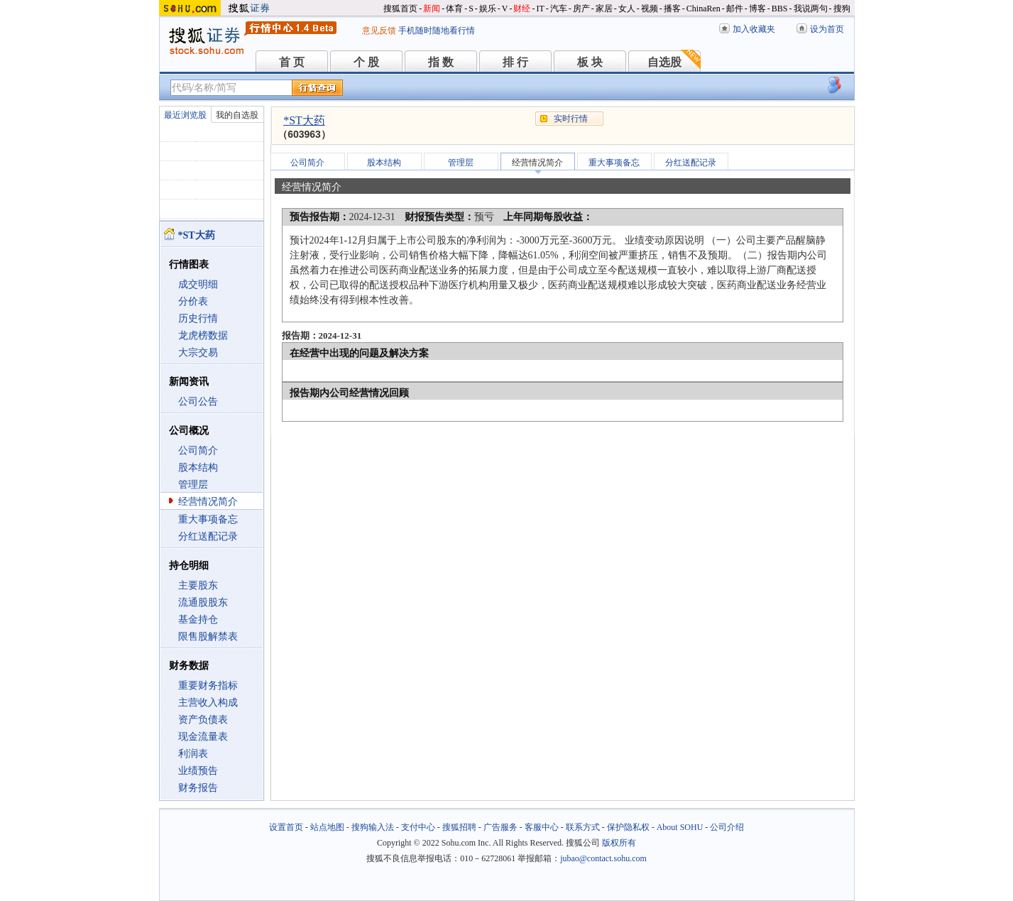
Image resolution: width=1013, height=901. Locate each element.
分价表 (193, 301)
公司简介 (198, 450)
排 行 (515, 62)
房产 (581, 8)
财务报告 (198, 787)
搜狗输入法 (372, 827)
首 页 (292, 62)
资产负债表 (203, 719)
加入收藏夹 (754, 29)
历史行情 (198, 318)
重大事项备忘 (208, 519)
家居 (604, 8)
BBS (780, 8)
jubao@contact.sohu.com (603, 858)
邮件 (734, 8)
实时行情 (571, 119)
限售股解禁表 (208, 636)
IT (540, 8)
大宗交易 (198, 352)
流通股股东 (203, 602)
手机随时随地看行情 (436, 31)
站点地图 (327, 827)
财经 (521, 8)
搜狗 (841, 8)
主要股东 (198, 585)
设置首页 (286, 827)
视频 (649, 8)
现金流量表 (203, 736)
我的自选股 (237, 115)
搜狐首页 (400, 8)
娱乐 (487, 8)
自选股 (664, 62)
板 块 (590, 62)
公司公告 (198, 401)
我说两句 (811, 8)
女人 (626, 8)
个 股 (366, 62)
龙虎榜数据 (203, 335)
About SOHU (680, 827)
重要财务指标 (208, 685)
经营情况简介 (208, 501)
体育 (454, 8)
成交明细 (198, 284)
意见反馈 (379, 31)
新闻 (431, 8)
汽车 (558, 8)
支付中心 (418, 827)
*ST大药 (304, 120)
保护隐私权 (628, 827)
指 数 (441, 62)
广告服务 (500, 827)
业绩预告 (198, 770)
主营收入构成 (208, 702)
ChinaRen (703, 8)
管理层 (193, 484)
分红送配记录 (208, 536)
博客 (757, 8)
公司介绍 (727, 827)
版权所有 (619, 843)
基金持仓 (198, 619)
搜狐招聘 (459, 827)
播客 (672, 8)
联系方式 (583, 827)
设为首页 (827, 29)
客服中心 (542, 827)
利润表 (193, 753)
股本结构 (198, 467)
